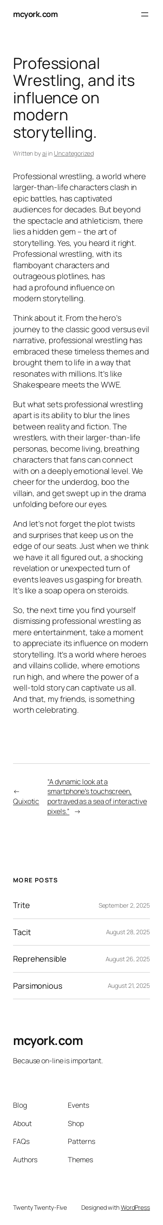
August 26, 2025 (128, 959)
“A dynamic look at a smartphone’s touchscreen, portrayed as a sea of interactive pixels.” (97, 796)
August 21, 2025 (129, 985)
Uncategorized (74, 153)
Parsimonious (38, 985)
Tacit (22, 932)
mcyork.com (35, 14)
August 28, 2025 (128, 932)
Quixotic (26, 801)
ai (44, 153)
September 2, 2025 (124, 905)
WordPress (135, 1207)
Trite (21, 905)
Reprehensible (40, 958)
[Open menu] (145, 14)
